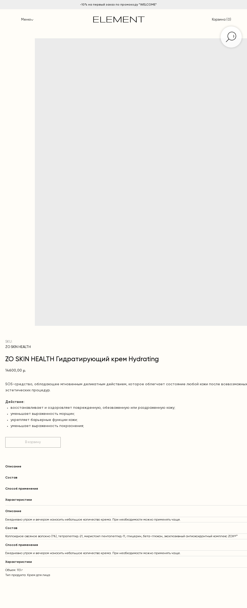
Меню (26, 19)
